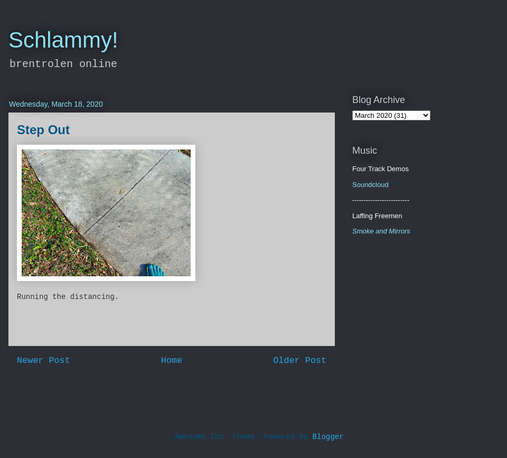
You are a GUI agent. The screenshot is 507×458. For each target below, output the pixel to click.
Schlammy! (63, 39)
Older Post (299, 361)
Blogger (328, 437)
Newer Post (43, 361)
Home (171, 361)
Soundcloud (370, 185)
